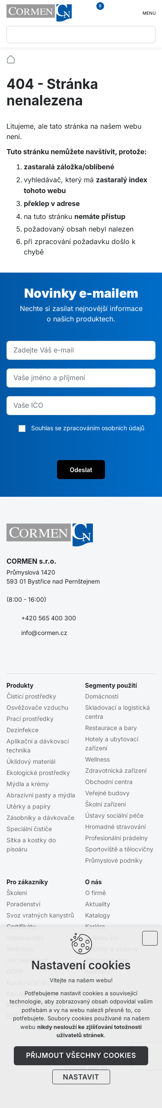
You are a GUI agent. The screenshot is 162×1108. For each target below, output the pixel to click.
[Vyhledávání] (147, 34)
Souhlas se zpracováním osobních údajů (87, 428)
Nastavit (81, 1077)
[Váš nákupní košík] (95, 13)
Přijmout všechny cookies (81, 1055)
